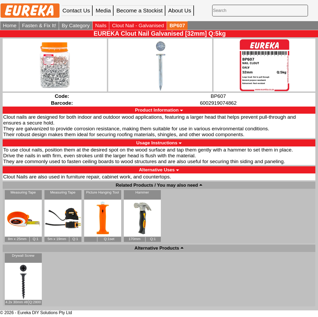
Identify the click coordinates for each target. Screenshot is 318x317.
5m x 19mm (57, 239)
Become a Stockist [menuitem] (139, 10)
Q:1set (109, 239)
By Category (76, 25)
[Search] (260, 10)
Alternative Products (156, 248)
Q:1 (36, 239)
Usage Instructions (156, 142)
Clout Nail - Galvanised (138, 25)
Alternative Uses (157, 169)
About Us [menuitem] (179, 10)
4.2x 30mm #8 (16, 302)
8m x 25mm (17, 239)
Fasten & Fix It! (39, 25)
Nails (101, 25)
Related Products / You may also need (157, 185)
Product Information (157, 110)
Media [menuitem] (103, 10)
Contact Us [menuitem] (76, 10)
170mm (134, 239)
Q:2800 (35, 302)
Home (9, 25)
